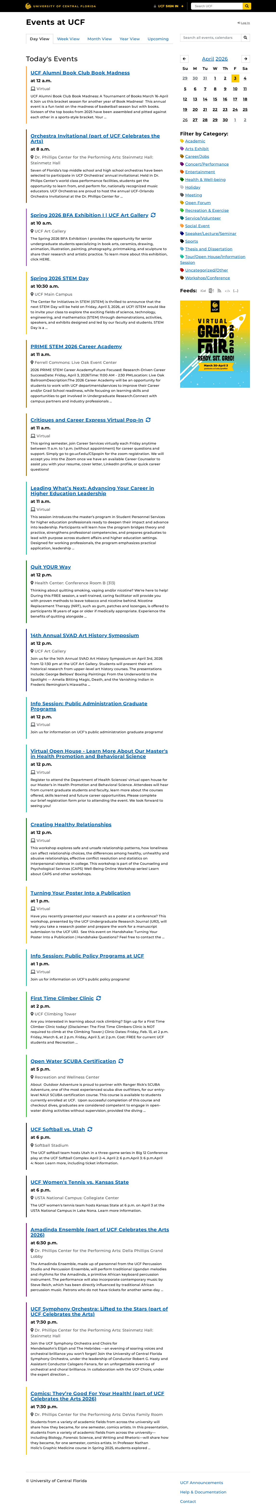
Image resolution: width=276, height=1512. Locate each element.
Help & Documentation (203, 1492)
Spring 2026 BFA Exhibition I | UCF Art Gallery (89, 215)
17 (235, 99)
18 (245, 99)
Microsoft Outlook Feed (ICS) (211, 291)
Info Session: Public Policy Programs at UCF (87, 956)
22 (215, 109)
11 (245, 89)
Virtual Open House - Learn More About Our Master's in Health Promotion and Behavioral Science (99, 753)
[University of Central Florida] (60, 6)
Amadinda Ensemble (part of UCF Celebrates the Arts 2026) (100, 1232)
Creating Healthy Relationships (71, 824)
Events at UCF (55, 22)
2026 (222, 59)
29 (185, 78)
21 (205, 109)
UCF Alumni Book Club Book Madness (80, 73)
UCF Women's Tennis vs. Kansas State (80, 1182)
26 (185, 120)
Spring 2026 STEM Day (60, 278)
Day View (39, 39)
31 (205, 78)
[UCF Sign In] (169, 6)
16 (225, 99)
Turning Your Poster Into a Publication (81, 893)
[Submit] (247, 6)
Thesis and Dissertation (208, 249)
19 (185, 109)
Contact (188, 1501)
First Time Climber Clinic (62, 998)
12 (185, 99)
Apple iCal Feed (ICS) (203, 291)
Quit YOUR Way (51, 567)
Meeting (193, 195)
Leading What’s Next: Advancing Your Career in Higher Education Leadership (92, 490)
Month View (99, 39)
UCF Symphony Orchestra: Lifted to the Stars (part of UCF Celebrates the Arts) (99, 1311)
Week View (68, 39)
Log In (243, 23)
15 (215, 99)
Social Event (197, 226)
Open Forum (198, 202)
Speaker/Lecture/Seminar (211, 233)
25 (245, 109)
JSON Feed (236, 291)
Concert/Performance (207, 164)
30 (195, 78)
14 (205, 99)
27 (195, 120)
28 (205, 120)
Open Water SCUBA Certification (73, 1061)
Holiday (192, 187)
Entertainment (200, 172)
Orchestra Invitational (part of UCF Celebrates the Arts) (95, 138)
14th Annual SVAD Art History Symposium (85, 635)
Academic (195, 141)
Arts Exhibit (197, 149)
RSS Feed (219, 291)
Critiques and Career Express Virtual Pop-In (87, 420)
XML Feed (227, 291)
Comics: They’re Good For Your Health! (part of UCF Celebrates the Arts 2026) (97, 1396)
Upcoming (158, 39)
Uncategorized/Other (206, 270)
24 (235, 109)
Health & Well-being (205, 179)
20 (195, 109)
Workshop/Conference (207, 278)
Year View (130, 39)
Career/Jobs (197, 156)
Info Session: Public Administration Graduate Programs (89, 706)
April (208, 59)
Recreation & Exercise (207, 210)
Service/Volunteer (203, 218)
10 (235, 89)
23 (225, 109)
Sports (191, 241)
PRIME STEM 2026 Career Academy (76, 346)
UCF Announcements (201, 1482)
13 (195, 99)
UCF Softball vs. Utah (58, 1129)
